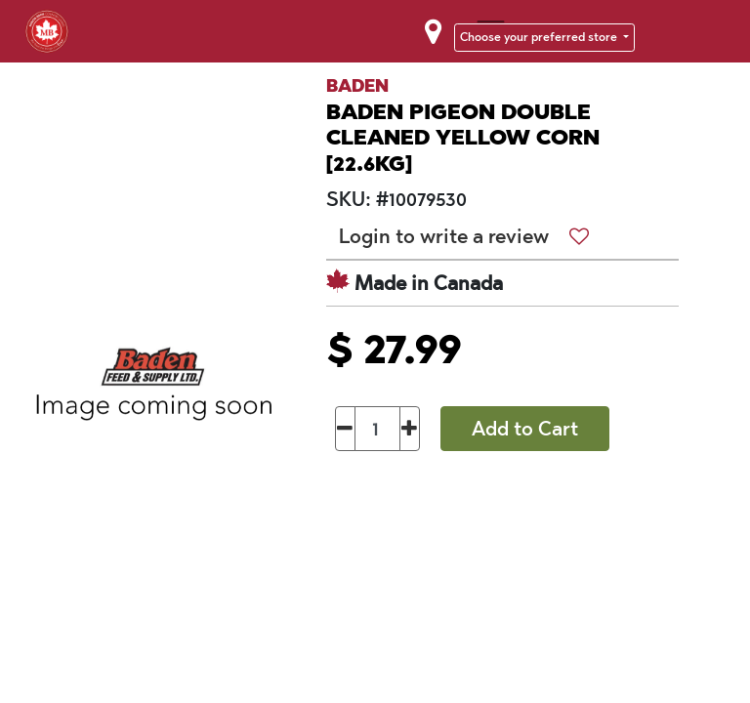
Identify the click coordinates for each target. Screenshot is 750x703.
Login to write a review (444, 236)
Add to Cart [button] (525, 428)
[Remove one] (345, 428)
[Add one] (409, 428)
